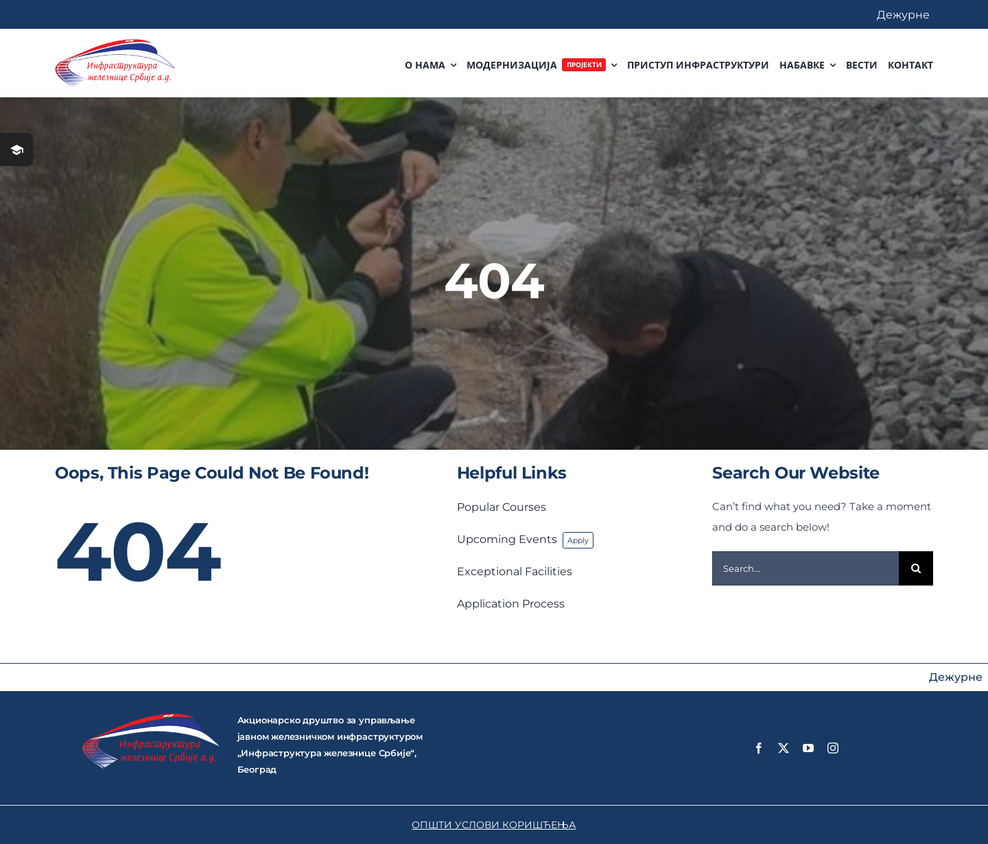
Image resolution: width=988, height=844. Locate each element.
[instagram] (832, 748)
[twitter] (783, 748)
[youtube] (808, 748)
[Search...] (805, 568)
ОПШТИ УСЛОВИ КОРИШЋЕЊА (494, 825)
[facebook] (758, 748)
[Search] (916, 568)
